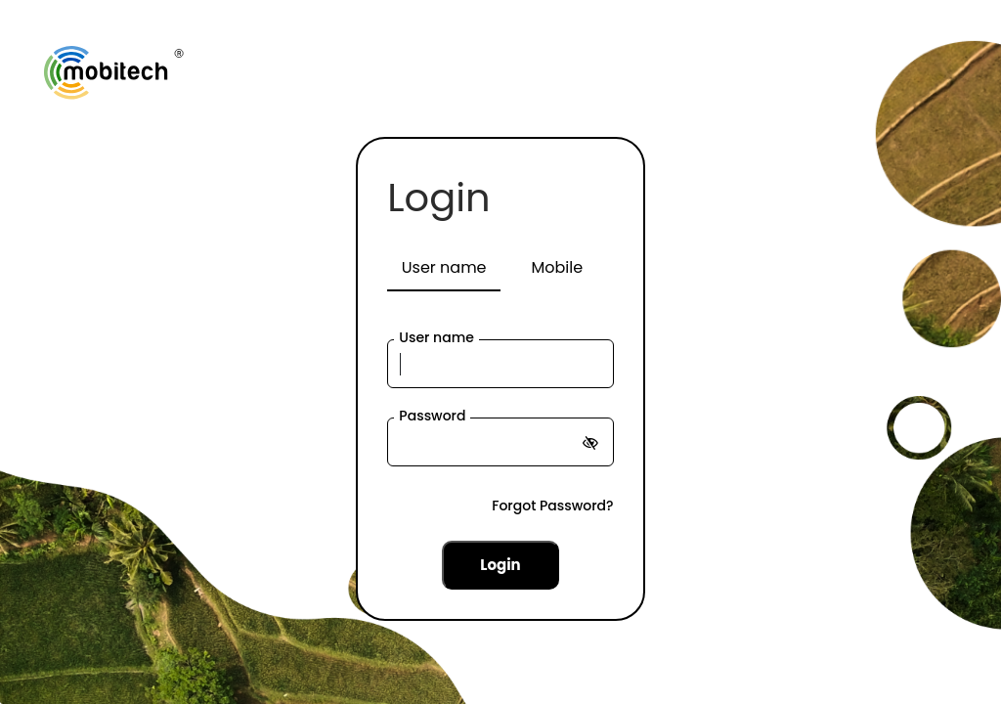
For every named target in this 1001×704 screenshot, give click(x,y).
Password (432, 415)
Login (438, 197)
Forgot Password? (552, 505)
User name (436, 337)
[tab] (443, 268)
